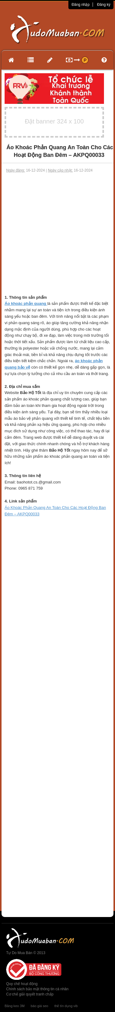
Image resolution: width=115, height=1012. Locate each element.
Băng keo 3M (15, 1006)
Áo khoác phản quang (25, 303)
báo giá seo (39, 1006)
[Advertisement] (57, 233)
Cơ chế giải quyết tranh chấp (29, 994)
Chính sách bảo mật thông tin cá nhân (37, 989)
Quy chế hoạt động (21, 984)
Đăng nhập (80, 4)
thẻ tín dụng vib (66, 1006)
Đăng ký (103, 4)
